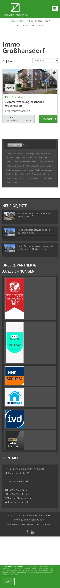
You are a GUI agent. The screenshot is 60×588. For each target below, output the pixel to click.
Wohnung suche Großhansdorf (38, 165)
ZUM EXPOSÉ (48, 119)
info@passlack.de (22, 498)
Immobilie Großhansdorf (30, 178)
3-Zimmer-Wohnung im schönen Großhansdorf (35, 215)
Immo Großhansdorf (15, 153)
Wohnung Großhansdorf (30, 174)
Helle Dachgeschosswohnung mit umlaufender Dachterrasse (35, 247)
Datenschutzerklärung (10, 574)
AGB (23, 524)
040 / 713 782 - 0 (17, 21)
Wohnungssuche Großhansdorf (20, 170)
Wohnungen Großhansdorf (31, 161)
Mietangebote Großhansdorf (38, 153)
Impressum (13, 524)
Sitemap (47, 524)
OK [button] (8, 581)
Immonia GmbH (35, 519)
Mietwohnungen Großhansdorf (19, 157)
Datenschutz (34, 524)
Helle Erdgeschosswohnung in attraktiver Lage (34, 231)
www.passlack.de (20, 502)
